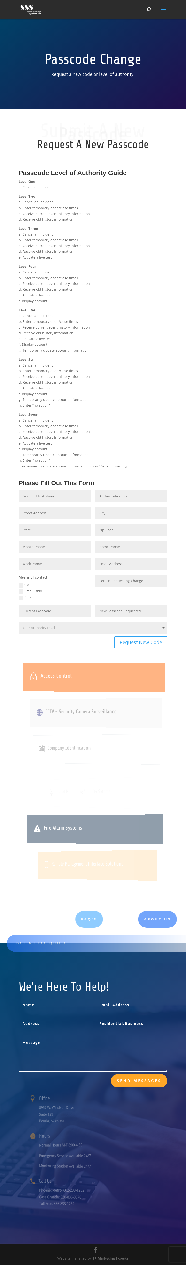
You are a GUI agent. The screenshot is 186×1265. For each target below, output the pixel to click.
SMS (25, 585)
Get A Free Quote (52, 943)
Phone (27, 597)
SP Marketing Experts (110, 1258)
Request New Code (141, 642)
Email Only (30, 591)
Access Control (66, 676)
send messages (139, 1080)
